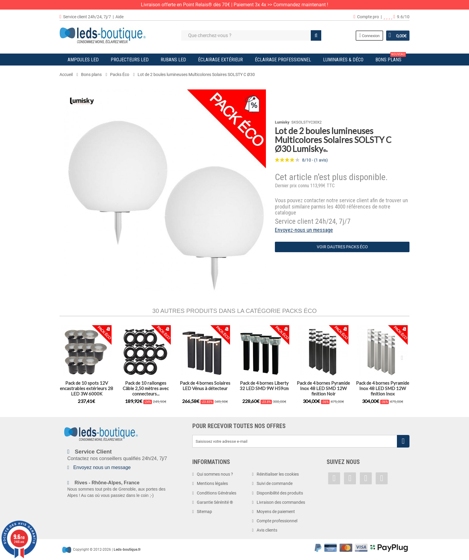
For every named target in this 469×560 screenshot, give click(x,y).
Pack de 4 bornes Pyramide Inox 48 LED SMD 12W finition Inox (382, 388)
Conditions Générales (216, 493)
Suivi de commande (275, 483)
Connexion (369, 35)
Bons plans (390, 58)
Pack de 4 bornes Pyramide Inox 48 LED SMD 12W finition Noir (323, 388)
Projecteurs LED (130, 60)
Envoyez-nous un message (304, 230)
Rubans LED (173, 60)
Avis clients (267, 530)
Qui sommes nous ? (215, 474)
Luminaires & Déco (343, 60)
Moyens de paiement (276, 511)
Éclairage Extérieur (220, 60)
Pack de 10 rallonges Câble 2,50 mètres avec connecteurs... (146, 388)
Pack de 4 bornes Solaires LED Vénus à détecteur (205, 385)
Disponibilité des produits (280, 493)
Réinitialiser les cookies (278, 474)
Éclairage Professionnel (283, 60)
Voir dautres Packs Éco (342, 246)
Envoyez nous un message (102, 467)
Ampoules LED (83, 60)
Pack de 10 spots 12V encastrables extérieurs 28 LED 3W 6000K (86, 388)
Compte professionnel (277, 520)
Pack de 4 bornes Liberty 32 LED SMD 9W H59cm (264, 385)
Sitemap (204, 511)
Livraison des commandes (281, 502)
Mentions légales (212, 483)
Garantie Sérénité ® (215, 502)
